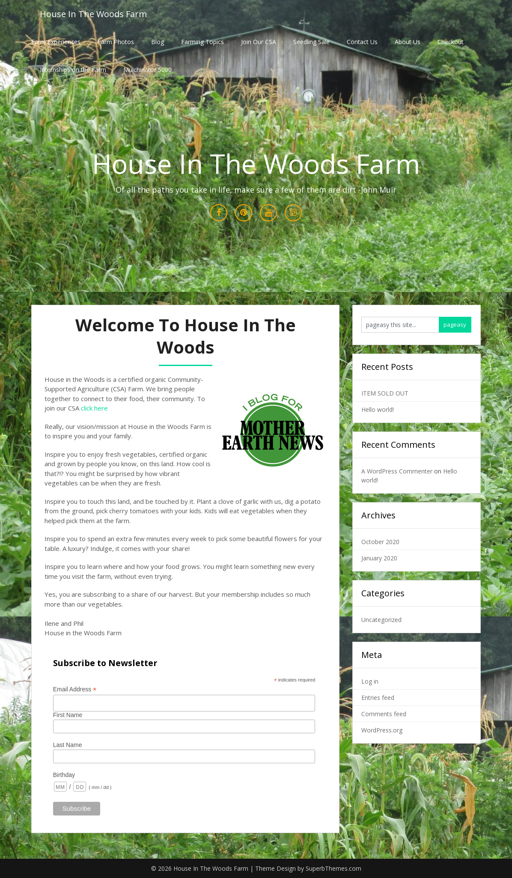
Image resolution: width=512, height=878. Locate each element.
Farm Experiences (55, 42)
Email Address (75, 689)
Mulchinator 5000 (147, 69)
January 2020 (379, 558)
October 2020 (380, 542)
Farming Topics (202, 42)
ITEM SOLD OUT (384, 393)
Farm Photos (116, 42)
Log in (369, 681)
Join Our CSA (258, 42)
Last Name (67, 744)
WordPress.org (381, 730)
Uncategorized (381, 620)
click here (94, 408)
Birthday (64, 774)
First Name (67, 714)
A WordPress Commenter (396, 471)
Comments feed (383, 714)
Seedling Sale (311, 42)
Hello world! (377, 409)
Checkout (451, 42)
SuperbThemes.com (333, 868)
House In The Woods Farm (93, 14)
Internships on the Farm (73, 69)
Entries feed (377, 697)
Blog (157, 42)
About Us (407, 42)
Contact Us (362, 42)
